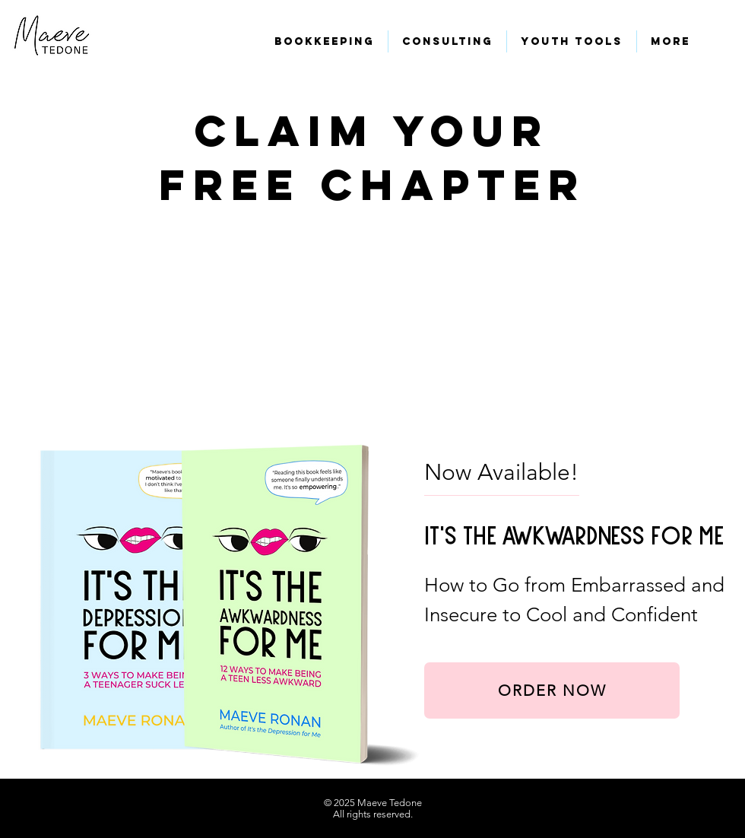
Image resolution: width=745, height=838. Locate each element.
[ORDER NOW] (552, 690)
